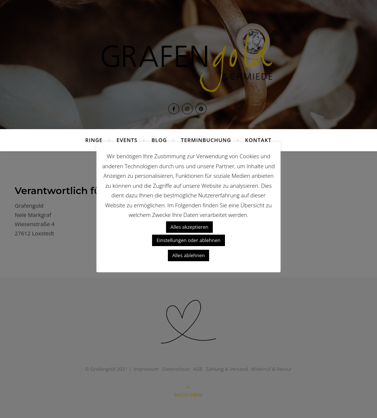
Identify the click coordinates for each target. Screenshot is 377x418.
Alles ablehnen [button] (188, 255)
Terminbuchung (206, 140)
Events (127, 140)
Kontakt (258, 140)
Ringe (94, 140)
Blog (159, 140)
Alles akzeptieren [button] (189, 227)
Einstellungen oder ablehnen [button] (188, 240)
